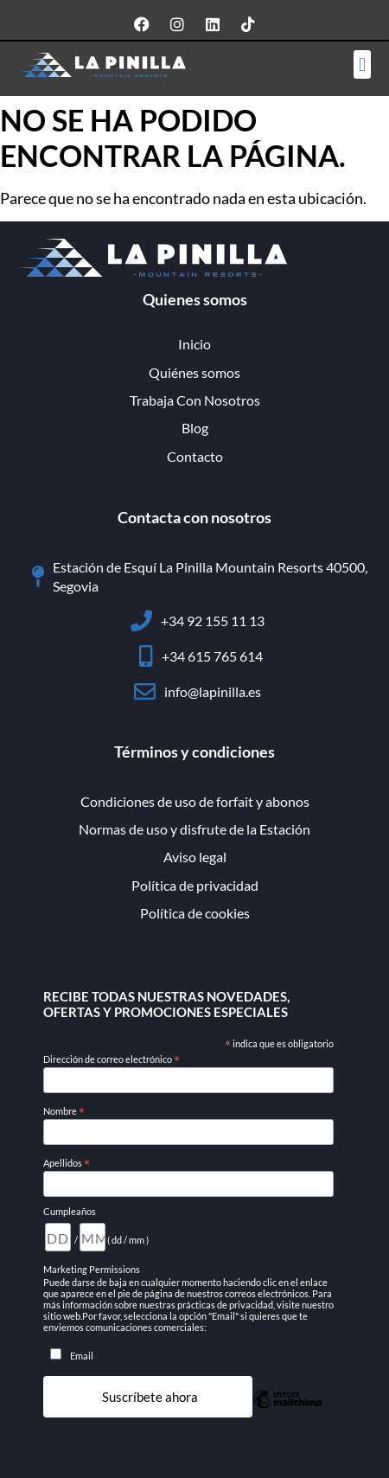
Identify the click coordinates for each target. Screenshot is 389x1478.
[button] (362, 64)
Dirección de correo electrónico (111, 1059)
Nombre (64, 1111)
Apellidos (66, 1163)
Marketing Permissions (91, 1269)
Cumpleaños (69, 1211)
